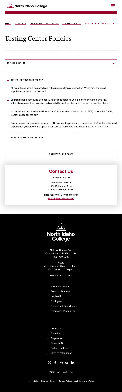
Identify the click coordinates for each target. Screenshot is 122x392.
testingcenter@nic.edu (61, 199)
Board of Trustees (60, 292)
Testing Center (71, 24)
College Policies (65, 381)
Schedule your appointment (28, 138)
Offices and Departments (63, 306)
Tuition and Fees (60, 348)
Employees (56, 301)
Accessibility (33, 381)
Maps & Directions (61, 276)
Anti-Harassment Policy (84, 381)
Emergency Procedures (62, 311)
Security (55, 334)
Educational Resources (44, 24)
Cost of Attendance (61, 353)
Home (8, 24)
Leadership (56, 297)
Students (20, 24)
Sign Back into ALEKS (61, 154)
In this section (61, 63)
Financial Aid (57, 343)
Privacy (53, 381)
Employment (57, 339)
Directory (56, 329)
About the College (60, 287)
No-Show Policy (99, 127)
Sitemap (44, 381)
